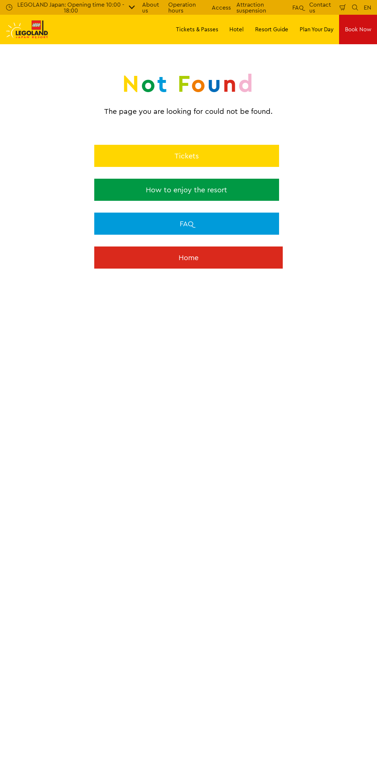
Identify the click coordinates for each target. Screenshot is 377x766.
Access (221, 7)
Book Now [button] (358, 29)
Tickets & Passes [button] (197, 29)
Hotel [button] (236, 29)
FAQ (298, 7)
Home (188, 257)
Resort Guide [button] (271, 29)
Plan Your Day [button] (317, 29)
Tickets (187, 155)
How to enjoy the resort (186, 189)
